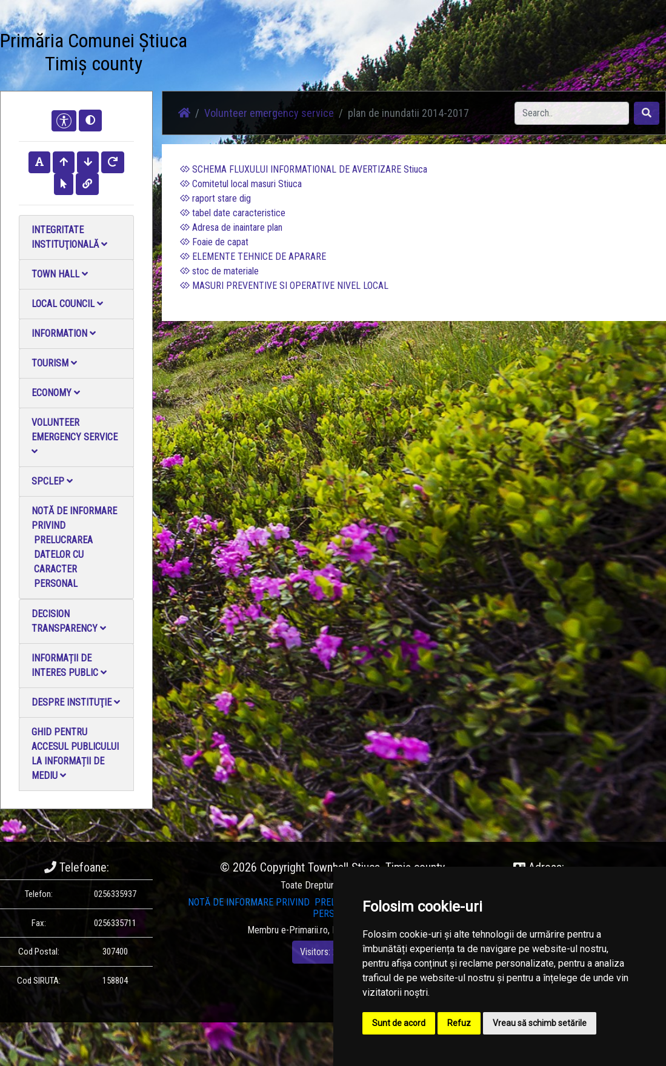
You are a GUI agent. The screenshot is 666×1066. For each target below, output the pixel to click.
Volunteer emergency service (75, 436)
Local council (67, 304)
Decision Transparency (69, 621)
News (231, 39)
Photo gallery (270, 47)
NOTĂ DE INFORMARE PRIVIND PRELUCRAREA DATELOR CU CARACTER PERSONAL (74, 547)
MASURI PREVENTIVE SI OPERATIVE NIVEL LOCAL (284, 285)
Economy (56, 393)
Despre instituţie (76, 702)
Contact (355, 39)
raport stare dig (215, 198)
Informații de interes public (69, 665)
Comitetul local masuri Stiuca (241, 184)
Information (64, 333)
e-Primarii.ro (304, 930)
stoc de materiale (219, 271)
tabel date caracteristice (232, 213)
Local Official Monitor (400, 54)
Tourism (54, 363)
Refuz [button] (459, 1023)
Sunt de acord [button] (398, 1023)
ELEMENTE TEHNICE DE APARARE (253, 256)
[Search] (571, 113)
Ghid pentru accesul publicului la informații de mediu (75, 753)
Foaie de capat (214, 242)
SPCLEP (52, 481)
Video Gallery (311, 47)
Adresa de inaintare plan (231, 227)
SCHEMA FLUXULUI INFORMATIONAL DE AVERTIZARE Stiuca (303, 169)
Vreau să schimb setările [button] (540, 1023)
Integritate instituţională (69, 237)
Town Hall (60, 274)
